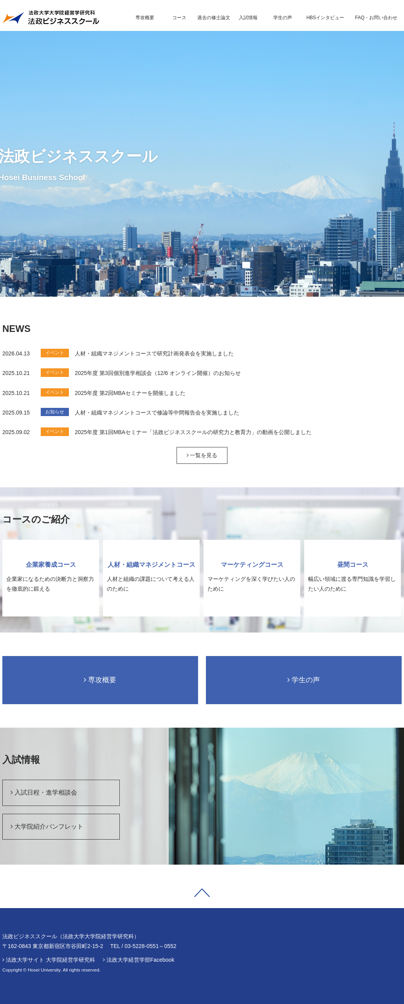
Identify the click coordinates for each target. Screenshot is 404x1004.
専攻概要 (100, 680)
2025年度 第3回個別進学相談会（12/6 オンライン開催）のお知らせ (158, 373)
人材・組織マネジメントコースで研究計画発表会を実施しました (154, 353)
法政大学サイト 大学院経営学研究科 (50, 960)
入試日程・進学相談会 (44, 792)
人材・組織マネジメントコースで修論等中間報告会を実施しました (157, 412)
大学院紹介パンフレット (47, 826)
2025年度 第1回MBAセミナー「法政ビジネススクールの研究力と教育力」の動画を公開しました (193, 432)
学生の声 (303, 680)
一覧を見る (202, 455)
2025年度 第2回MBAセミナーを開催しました (130, 393)
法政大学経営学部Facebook (140, 960)
